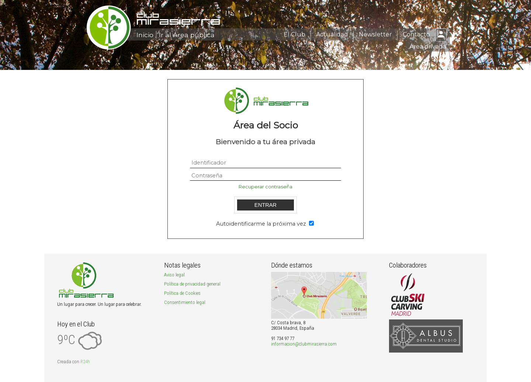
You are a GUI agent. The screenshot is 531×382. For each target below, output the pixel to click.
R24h (85, 361)
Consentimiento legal (184, 302)
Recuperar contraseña (265, 187)
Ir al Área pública (187, 35)
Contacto (416, 34)
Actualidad (332, 34)
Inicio (144, 35)
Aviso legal (174, 274)
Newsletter (375, 34)
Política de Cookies (182, 293)
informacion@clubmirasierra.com (304, 344)
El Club (294, 34)
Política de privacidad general (192, 284)
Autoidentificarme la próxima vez (262, 223)
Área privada (427, 46)
